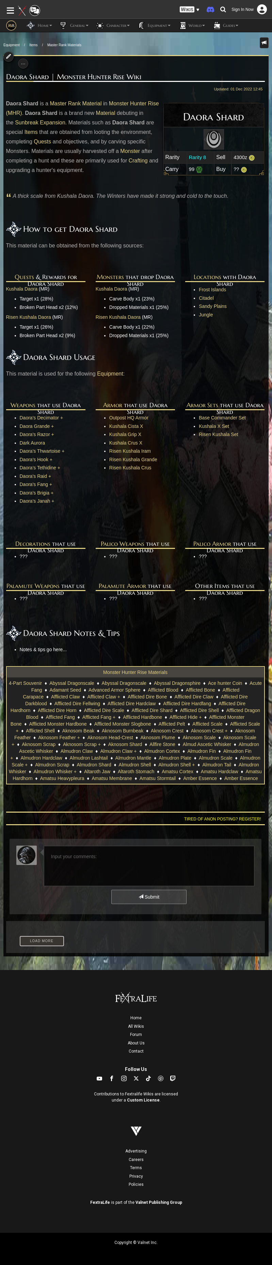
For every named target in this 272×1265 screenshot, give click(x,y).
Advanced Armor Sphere (115, 690)
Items (33, 45)
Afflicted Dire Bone (147, 696)
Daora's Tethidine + (40, 467)
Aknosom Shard (125, 744)
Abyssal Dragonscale (71, 683)
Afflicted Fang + (98, 717)
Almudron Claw (77, 751)
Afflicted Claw (65, 696)
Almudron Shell (135, 764)
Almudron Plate (175, 758)
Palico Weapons (122, 544)
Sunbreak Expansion (40, 122)
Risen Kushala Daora (28, 317)
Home (136, 1018)
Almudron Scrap (52, 764)
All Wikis (136, 1026)
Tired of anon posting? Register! (222, 819)
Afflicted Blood (163, 690)
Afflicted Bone (200, 690)
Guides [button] (225, 25)
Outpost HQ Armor (128, 417)
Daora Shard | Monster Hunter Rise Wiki (73, 76)
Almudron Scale (216, 758)
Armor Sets (202, 405)
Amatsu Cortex (177, 771)
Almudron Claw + (118, 751)
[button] (189, 10)
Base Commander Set (222, 417)
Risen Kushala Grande (133, 459)
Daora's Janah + (37, 501)
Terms (136, 1167)
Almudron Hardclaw (41, 758)
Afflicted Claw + (103, 696)
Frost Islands (212, 289)
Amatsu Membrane (112, 778)
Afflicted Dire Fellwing (77, 703)
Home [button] (39, 25)
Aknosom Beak (78, 730)
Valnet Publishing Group (158, 1202)
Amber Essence (200, 778)
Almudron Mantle (133, 758)
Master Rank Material (75, 103)
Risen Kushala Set (218, 434)
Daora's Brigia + (37, 493)
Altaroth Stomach (136, 771)
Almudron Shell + (176, 764)
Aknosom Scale (198, 737)
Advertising (136, 1151)
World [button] (191, 25)
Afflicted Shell (40, 730)
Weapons (23, 405)
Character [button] (112, 25)
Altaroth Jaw (97, 771)
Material (105, 113)
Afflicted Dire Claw (194, 696)
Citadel (206, 298)
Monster (130, 151)
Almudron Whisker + (55, 771)
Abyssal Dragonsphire (177, 683)
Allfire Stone (162, 744)
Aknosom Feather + (59, 737)
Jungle (206, 314)
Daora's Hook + (36, 459)
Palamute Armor (122, 586)
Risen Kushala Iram (130, 451)
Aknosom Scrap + (82, 744)
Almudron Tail (216, 764)
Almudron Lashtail (89, 758)
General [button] (74, 25)
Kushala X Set (214, 426)
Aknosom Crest (167, 730)
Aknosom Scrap (38, 744)
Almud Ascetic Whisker (207, 744)
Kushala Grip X (125, 434)
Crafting (138, 160)
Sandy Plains (213, 306)
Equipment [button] (154, 25)
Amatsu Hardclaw (219, 771)
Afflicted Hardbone (142, 717)
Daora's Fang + (36, 484)
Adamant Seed (65, 690)
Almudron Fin (201, 751)
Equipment (11, 45)
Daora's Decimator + (41, 417)
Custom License (143, 1100)
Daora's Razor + (37, 434)
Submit (149, 897)
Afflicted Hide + (186, 717)
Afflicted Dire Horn (57, 710)
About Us (136, 1043)
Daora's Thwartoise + (42, 451)
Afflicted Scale (207, 724)
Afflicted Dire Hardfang (187, 703)
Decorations (32, 544)
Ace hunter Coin (225, 683)
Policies (136, 1184)
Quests (42, 141)
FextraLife (100, 1202)
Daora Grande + (37, 426)
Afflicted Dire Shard (151, 710)
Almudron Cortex (162, 751)
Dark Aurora (32, 443)
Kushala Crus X (125, 443)
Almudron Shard (94, 764)
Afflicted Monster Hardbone (57, 724)
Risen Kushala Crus (130, 467)
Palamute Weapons (33, 586)
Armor (112, 405)
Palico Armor (212, 544)
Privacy (136, 1176)
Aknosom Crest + (209, 730)
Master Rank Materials (64, 45)
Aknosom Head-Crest (110, 737)
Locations (207, 277)
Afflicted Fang (60, 717)
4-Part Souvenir (25, 683)
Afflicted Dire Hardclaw (132, 703)
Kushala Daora (22, 289)
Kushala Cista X (126, 426)
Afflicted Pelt (172, 724)
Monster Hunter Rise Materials (135, 672)
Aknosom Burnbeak (122, 730)
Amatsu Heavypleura (62, 778)
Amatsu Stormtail (158, 778)
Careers (136, 1159)
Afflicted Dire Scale (104, 710)
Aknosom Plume (158, 737)
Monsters (110, 277)
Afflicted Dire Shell (199, 710)
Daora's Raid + (35, 476)
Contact (136, 1051)
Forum (136, 1034)
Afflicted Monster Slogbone (122, 724)
